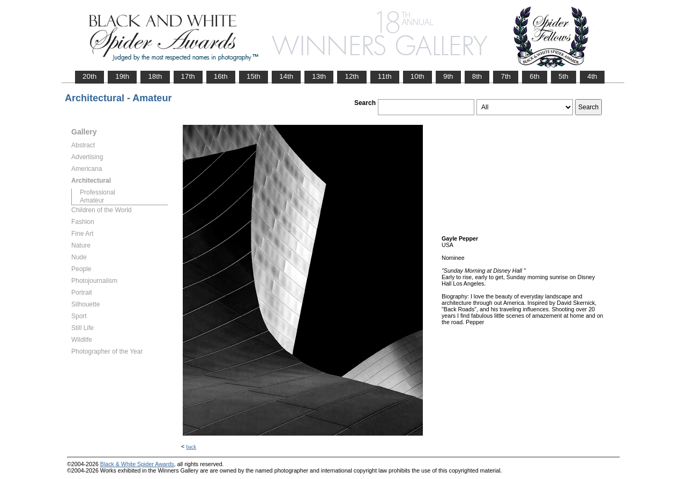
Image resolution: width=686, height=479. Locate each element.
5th (564, 76)
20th (89, 76)
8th (477, 76)
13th (319, 76)
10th (417, 76)
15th (253, 76)
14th (286, 76)
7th (506, 76)
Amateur (92, 200)
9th (448, 76)
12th (351, 76)
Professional (97, 192)
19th (122, 76)
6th (535, 76)
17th (188, 76)
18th (155, 76)
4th (592, 76)
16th (221, 76)
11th (385, 76)
